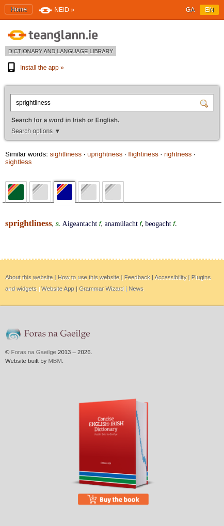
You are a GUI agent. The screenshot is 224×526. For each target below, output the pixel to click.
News (136, 288)
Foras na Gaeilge (33, 352)
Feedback (137, 277)
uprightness (104, 154)
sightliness (66, 154)
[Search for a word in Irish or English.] (106, 103)
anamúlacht (121, 224)
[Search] (205, 102)
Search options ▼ (35, 131)
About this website (29, 277)
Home (18, 9)
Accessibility (170, 277)
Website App (57, 288)
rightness (178, 154)
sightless (18, 162)
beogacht (158, 224)
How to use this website (89, 277)
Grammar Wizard (101, 288)
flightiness (143, 154)
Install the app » (34, 67)
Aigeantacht (80, 224)
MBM (55, 361)
